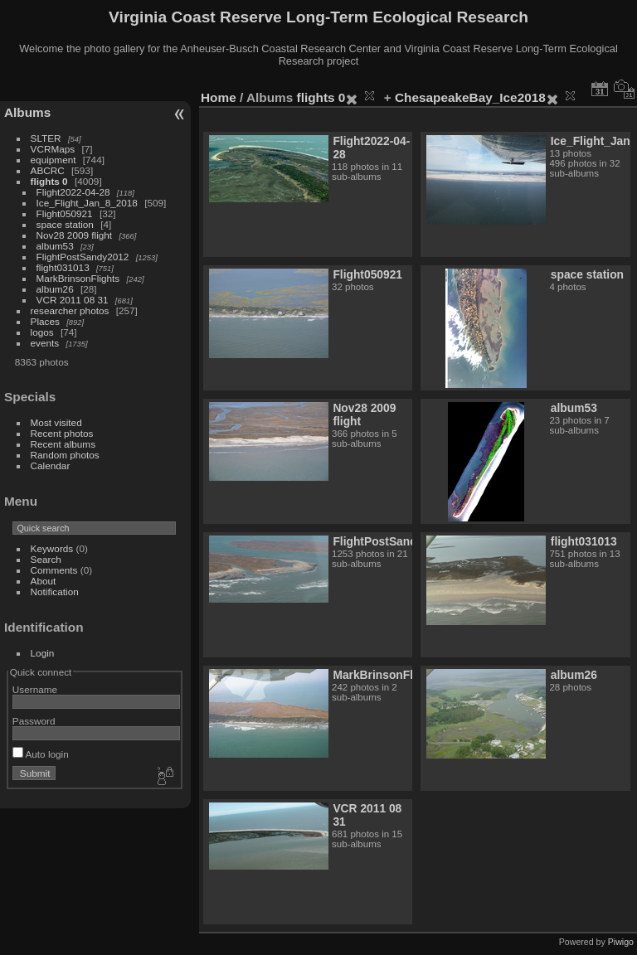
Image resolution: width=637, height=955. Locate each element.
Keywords (52, 548)
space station (65, 224)
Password (34, 720)
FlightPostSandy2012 (82, 256)
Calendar (51, 465)
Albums (27, 112)
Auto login (40, 754)
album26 (55, 289)
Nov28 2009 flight (74, 235)
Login (43, 652)
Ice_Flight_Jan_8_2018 (87, 202)
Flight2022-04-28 (73, 192)
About (43, 580)
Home (218, 97)
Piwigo (621, 942)
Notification (55, 591)
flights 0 (49, 181)
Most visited (56, 422)
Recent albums (63, 444)
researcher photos (70, 310)
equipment (53, 159)
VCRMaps (53, 148)
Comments (54, 570)
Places (45, 321)
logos (42, 332)
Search (46, 559)
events (45, 342)
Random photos (65, 454)
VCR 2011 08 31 (72, 299)
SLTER (46, 138)
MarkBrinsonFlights (78, 278)
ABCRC (48, 170)
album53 (55, 245)
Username (34, 689)
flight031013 (63, 267)
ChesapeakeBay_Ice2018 (470, 97)
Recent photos (62, 433)
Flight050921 (64, 213)
